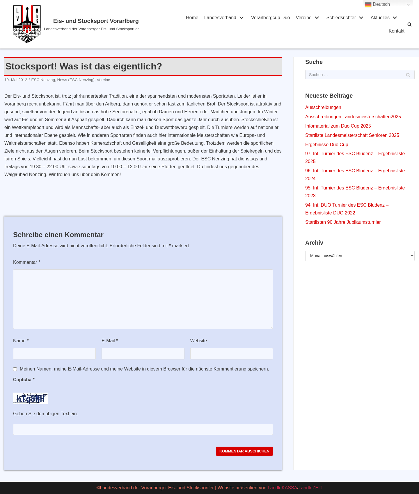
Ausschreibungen (323, 107)
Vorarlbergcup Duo (270, 17)
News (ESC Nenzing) (76, 80)
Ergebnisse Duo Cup (326, 144)
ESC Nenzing (43, 80)
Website (198, 340)
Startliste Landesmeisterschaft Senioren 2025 (352, 135)
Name (21, 340)
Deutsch (377, 4)
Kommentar (26, 262)
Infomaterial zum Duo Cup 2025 (338, 126)
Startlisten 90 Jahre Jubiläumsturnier (343, 222)
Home (192, 17)
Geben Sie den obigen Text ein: (45, 413)
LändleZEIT (311, 487)
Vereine (103, 80)
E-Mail (110, 340)
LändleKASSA (282, 487)
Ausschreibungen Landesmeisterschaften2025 (353, 116)
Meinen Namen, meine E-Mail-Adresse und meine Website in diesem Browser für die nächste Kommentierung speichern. (144, 368)
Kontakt (396, 30)
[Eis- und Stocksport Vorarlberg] (91, 24)
